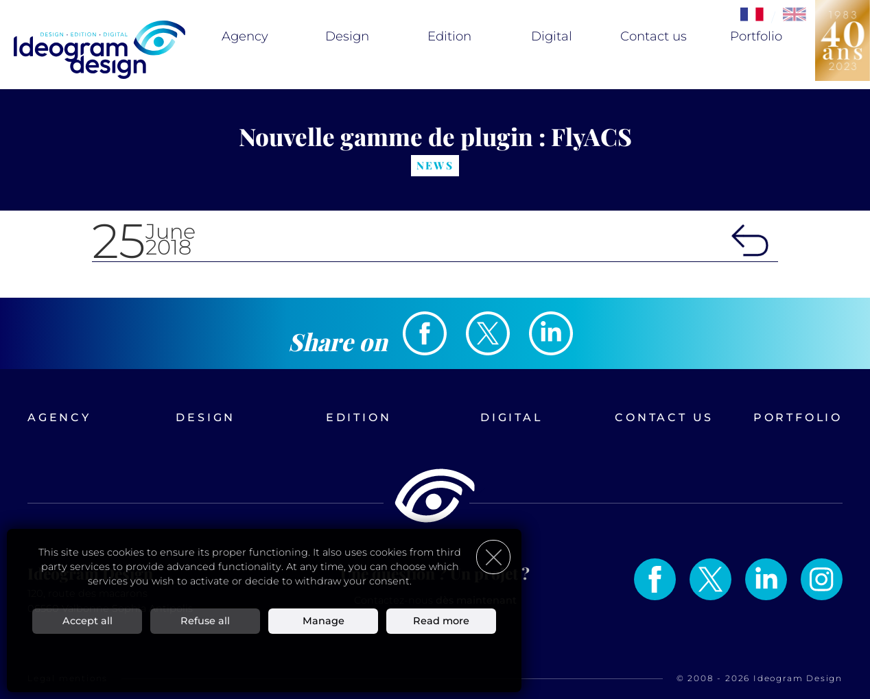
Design (347, 36)
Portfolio (756, 36)
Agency (245, 36)
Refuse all (205, 620)
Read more (441, 620)
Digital (551, 36)
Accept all (87, 620)
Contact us (653, 36)
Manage (323, 620)
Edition (449, 36)
